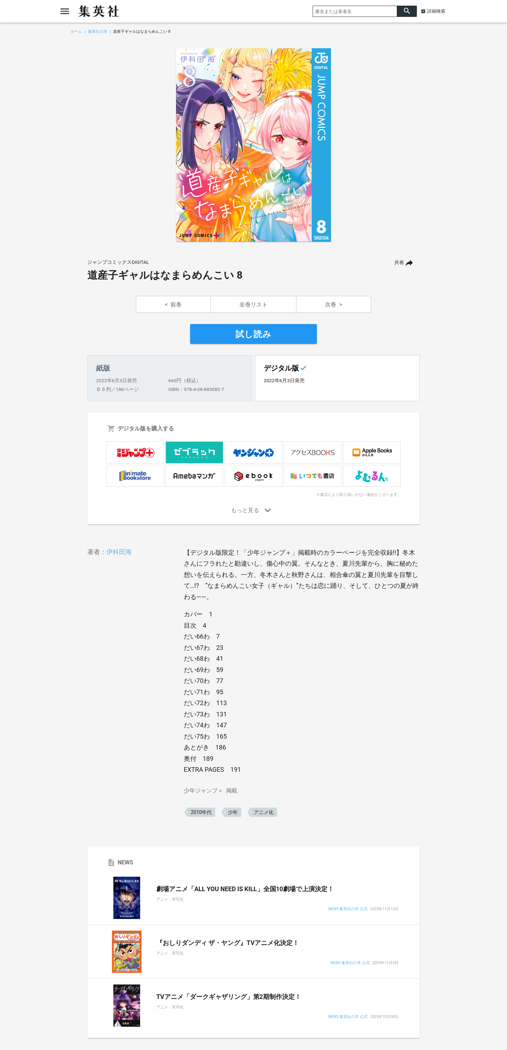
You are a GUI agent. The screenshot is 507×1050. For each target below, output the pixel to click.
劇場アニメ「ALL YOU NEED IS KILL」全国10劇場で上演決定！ (245, 889)
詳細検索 (436, 11)
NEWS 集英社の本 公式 (348, 909)
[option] (253, 145)
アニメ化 (264, 812)
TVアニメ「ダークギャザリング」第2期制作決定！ (228, 996)
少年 (233, 812)
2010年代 (201, 812)
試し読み (253, 334)
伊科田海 (119, 551)
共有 (399, 262)
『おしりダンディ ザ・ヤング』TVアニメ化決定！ (227, 942)
